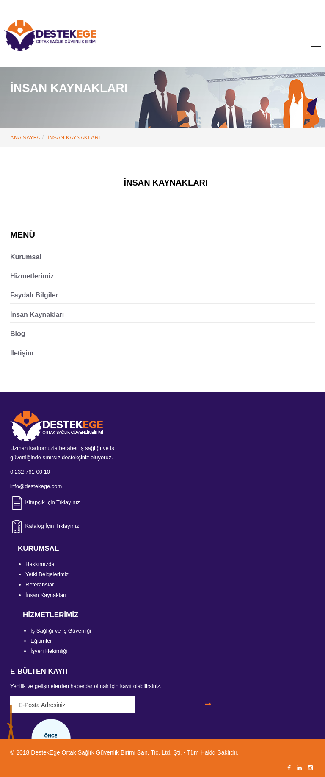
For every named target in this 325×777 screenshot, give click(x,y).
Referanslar (39, 584)
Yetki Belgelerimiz (47, 574)
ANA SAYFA (25, 137)
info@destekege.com (175, 7)
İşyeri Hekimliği (48, 651)
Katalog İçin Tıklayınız (44, 526)
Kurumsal (25, 257)
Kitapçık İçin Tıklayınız (45, 502)
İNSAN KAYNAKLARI (73, 137)
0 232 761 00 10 (113, 7)
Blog (17, 333)
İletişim (21, 353)
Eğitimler (41, 641)
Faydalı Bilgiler (34, 295)
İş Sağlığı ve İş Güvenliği (60, 630)
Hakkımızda (40, 564)
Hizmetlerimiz (32, 276)
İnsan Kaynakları (37, 314)
